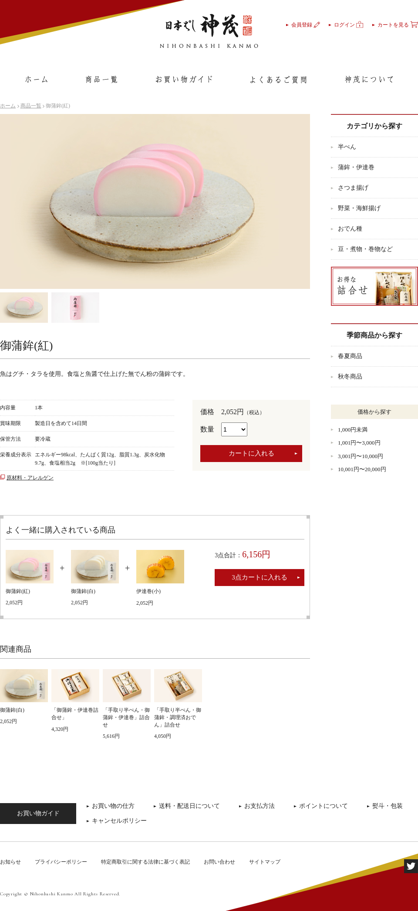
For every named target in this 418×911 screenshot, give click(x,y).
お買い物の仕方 (113, 806)
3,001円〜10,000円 (360, 456)
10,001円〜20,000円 (362, 469)
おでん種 (350, 228)
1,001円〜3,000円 (359, 442)
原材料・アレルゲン (30, 478)
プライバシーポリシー (61, 862)
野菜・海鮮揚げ (359, 208)
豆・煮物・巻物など (365, 249)
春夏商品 (350, 356)
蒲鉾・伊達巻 (356, 167)
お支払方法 (259, 806)
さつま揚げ (353, 187)
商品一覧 (30, 106)
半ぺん (347, 147)
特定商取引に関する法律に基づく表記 (145, 862)
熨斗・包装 (387, 806)
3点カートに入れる (259, 577)
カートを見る (398, 25)
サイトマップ (264, 862)
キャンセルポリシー (119, 820)
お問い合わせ (219, 862)
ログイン (349, 25)
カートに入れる (251, 453)
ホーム (8, 106)
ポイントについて (323, 806)
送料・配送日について (189, 806)
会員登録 (305, 25)
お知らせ (10, 862)
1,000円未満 (352, 429)
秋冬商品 (350, 376)
